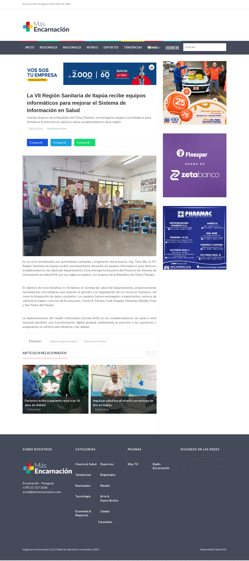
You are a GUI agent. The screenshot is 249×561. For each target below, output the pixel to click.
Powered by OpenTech (213, 550)
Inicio (29, 48)
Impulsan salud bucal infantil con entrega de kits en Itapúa (123, 404)
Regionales (48, 48)
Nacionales (72, 48)
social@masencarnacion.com (42, 492)
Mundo (92, 48)
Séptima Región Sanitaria (63, 342)
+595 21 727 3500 (35, 488)
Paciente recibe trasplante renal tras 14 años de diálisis (52, 404)
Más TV (133, 464)
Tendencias (133, 48)
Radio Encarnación (161, 467)
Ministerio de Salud (95, 342)
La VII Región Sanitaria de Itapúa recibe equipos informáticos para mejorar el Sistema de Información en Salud (86, 103)
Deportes (110, 48)
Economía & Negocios (83, 514)
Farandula (105, 522)
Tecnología (82, 497)
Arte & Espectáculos (109, 499)
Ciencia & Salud (86, 464)
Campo (105, 512)
